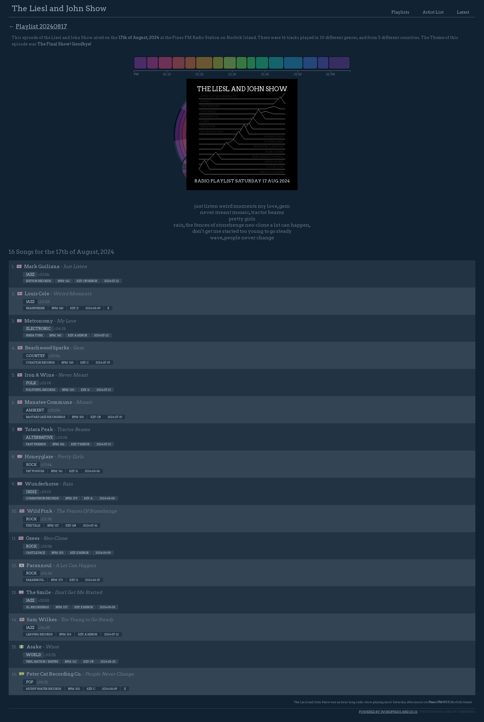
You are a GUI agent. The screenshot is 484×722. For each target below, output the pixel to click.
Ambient (35, 410)
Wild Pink (39, 511)
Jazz (30, 274)
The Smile (38, 592)
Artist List (433, 12)
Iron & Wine (39, 375)
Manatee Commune (48, 402)
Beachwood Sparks (47, 348)
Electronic (38, 329)
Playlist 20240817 (41, 26)
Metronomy (38, 321)
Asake (34, 647)
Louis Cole (37, 294)
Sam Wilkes (42, 619)
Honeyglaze (39, 456)
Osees (33, 538)
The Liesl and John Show (59, 8)
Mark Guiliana (42, 266)
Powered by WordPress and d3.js (388, 712)
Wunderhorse (42, 484)
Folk (31, 383)
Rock (31, 465)
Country (35, 356)
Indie (31, 492)
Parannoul (39, 565)
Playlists (400, 12)
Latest (463, 12)
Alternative (39, 437)
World (33, 655)
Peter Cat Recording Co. (54, 674)
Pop (29, 682)
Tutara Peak (39, 429)
